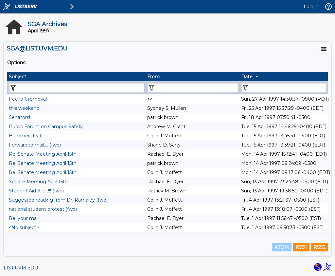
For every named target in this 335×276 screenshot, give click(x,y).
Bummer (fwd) (26, 136)
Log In (311, 7)
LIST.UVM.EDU (21, 268)
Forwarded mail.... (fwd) (35, 145)
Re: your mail (24, 218)
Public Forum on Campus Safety (46, 126)
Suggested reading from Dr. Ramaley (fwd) (58, 200)
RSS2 (319, 247)
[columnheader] (76, 76)
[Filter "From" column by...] (193, 87)
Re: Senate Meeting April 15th (43, 154)
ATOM (281, 247)
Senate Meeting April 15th (38, 182)
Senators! (19, 117)
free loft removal (28, 99)
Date (247, 77)
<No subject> (24, 227)
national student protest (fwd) (43, 209)
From (153, 77)
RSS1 (301, 247)
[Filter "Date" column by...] (283, 87)
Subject (17, 77)
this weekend (24, 108)
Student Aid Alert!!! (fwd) (36, 191)
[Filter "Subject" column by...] (76, 87)
